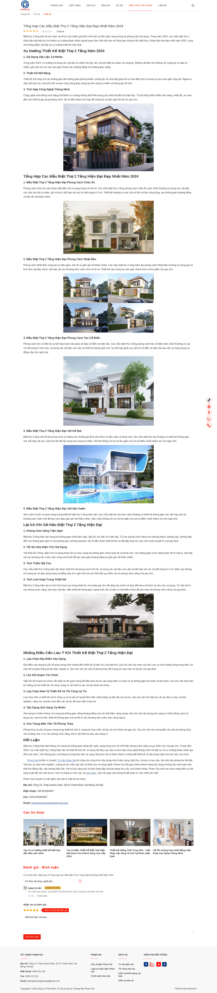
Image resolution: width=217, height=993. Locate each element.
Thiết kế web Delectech (186, 988)
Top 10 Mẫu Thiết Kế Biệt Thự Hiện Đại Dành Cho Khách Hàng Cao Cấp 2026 (86, 853)
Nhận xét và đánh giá (34, 904)
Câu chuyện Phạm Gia (101, 964)
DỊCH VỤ (122, 954)
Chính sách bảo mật (100, 976)
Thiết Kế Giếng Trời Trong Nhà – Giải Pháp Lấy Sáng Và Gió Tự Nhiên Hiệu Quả (130, 853)
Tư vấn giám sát (126, 964)
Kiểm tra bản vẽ (126, 980)
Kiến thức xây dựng (140, 5)
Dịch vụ (91, 5)
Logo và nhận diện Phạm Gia (103, 970)
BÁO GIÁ (105, 5)
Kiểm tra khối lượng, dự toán (129, 974)
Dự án (119, 5)
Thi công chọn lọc (126, 969)
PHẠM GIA (96, 954)
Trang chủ (56, 5)
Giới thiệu (75, 5)
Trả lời (31, 896)
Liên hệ (162, 5)
